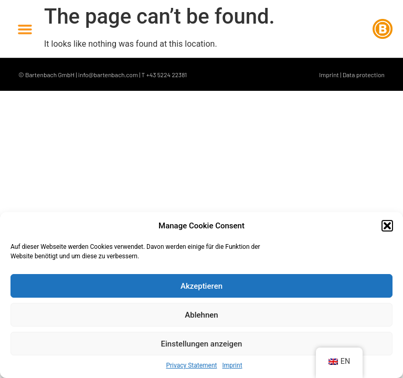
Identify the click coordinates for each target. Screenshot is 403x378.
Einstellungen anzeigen (201, 344)
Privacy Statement (191, 365)
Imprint (232, 365)
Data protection (364, 74)
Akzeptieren (201, 286)
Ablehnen (201, 315)
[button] (387, 225)
